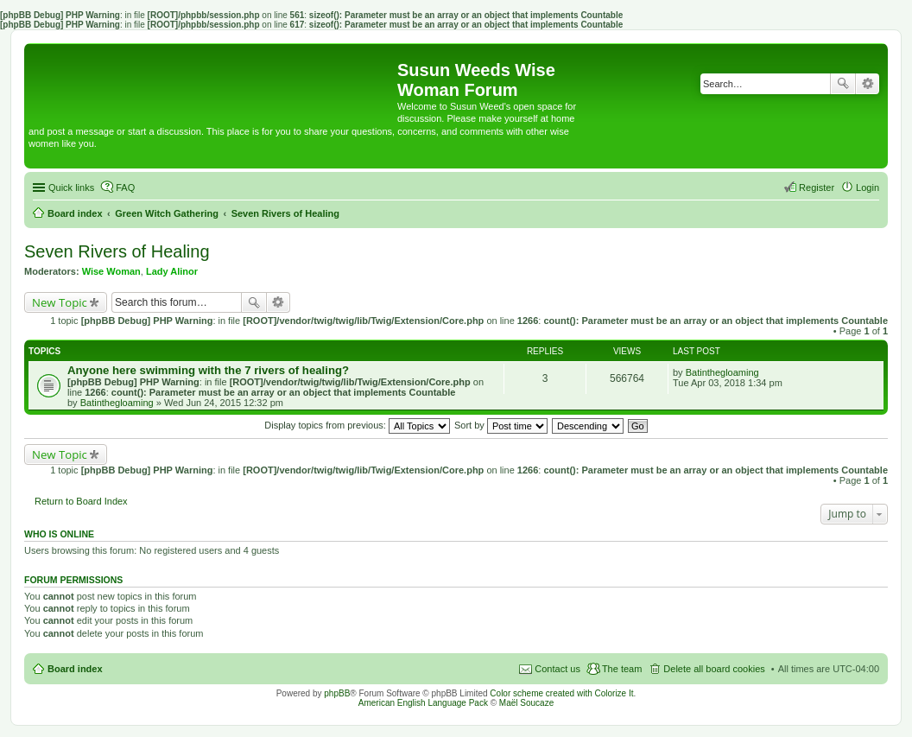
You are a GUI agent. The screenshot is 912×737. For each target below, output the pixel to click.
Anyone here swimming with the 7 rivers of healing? (208, 370)
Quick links (71, 187)
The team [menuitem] (622, 669)
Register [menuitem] (816, 187)
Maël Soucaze (526, 703)
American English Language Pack (423, 703)
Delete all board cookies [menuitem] (713, 669)
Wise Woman (111, 271)
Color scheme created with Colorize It (561, 693)
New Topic (59, 302)
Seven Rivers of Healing (117, 251)
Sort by (501, 425)
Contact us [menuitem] (557, 669)
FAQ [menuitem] (125, 187)
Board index (75, 669)
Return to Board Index (81, 501)
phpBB (337, 693)
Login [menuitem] (867, 187)
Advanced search (867, 83)
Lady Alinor (172, 271)
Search (843, 83)
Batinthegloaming (117, 402)
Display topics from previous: (357, 425)
